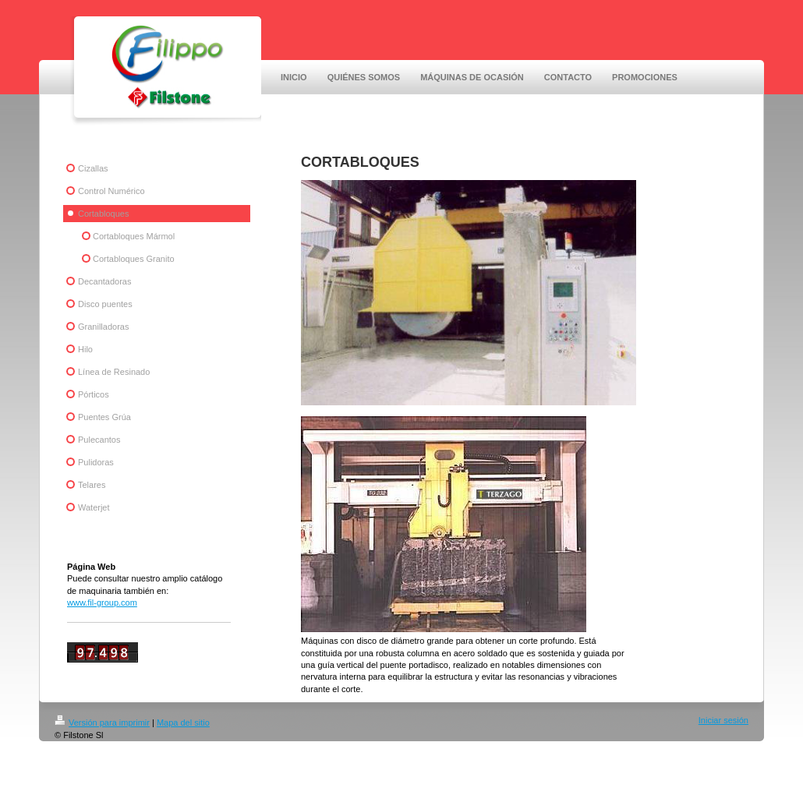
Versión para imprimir (102, 722)
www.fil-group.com (102, 602)
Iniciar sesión (723, 720)
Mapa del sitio (183, 722)
